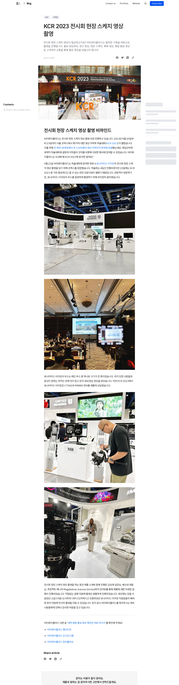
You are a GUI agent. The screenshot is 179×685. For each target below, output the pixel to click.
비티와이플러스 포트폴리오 (60, 641)
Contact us (111, 3)
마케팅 (55, 17)
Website (136, 3)
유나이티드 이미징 (105, 163)
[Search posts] (145, 3)
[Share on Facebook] (117, 57)
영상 (46, 17)
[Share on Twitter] (122, 57)
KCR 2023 (112, 143)
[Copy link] (132, 57)
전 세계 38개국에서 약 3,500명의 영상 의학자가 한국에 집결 (83, 147)
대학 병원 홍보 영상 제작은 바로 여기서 (86, 622)
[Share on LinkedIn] (127, 57)
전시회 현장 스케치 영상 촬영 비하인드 (17, 110)
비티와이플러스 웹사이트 (59, 629)
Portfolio (124, 3)
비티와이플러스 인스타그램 (60, 635)
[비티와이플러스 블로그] (18, 3)
